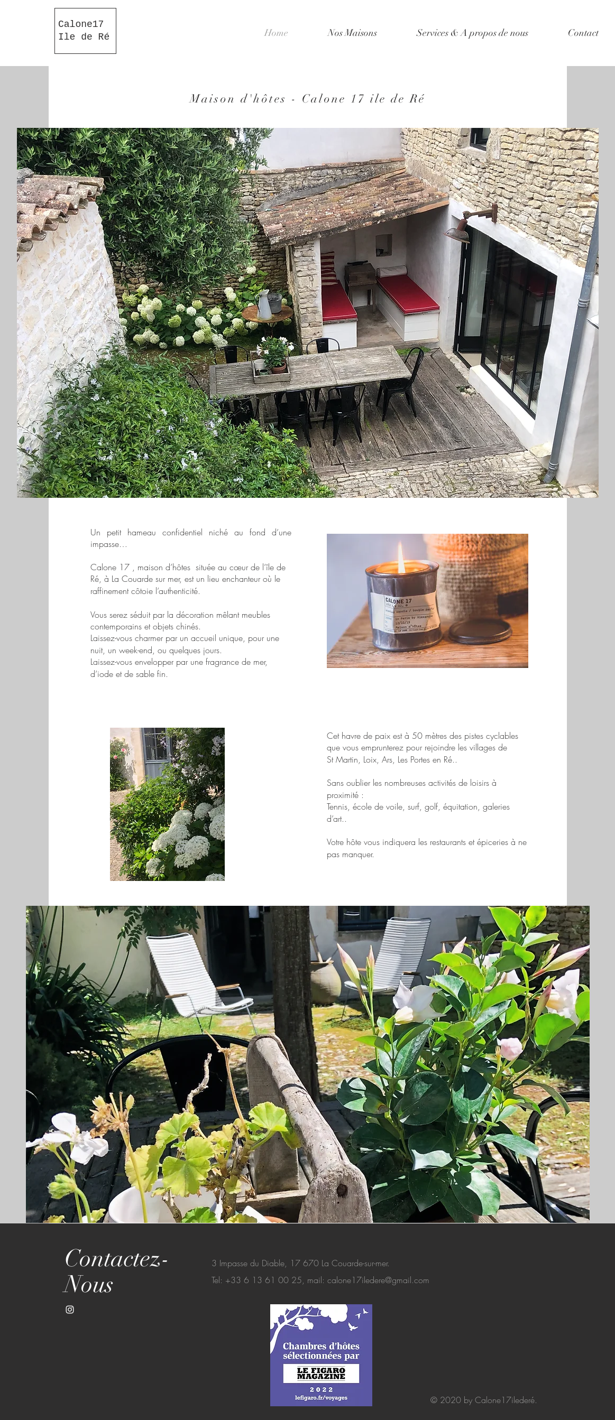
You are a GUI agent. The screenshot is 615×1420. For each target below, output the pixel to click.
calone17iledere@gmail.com (378, 1280)
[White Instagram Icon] (70, 1309)
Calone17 (81, 24)
